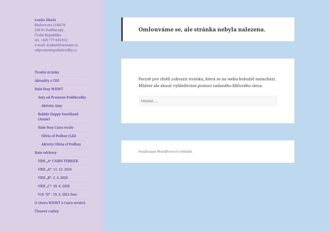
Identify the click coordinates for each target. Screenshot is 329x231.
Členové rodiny (47, 211)
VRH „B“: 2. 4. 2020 (53, 177)
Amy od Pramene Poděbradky (62, 97)
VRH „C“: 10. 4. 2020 (54, 186)
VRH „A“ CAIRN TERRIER (58, 161)
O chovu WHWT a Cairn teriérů (60, 202)
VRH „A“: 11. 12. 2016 (55, 169)
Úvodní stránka (47, 72)
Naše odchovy (46, 152)
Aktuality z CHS (47, 80)
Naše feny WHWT (49, 89)
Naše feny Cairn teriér (56, 127)
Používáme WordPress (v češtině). (165, 151)
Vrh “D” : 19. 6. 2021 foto (57, 194)
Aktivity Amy (51, 105)
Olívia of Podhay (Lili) (58, 135)
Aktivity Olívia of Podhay (61, 144)
